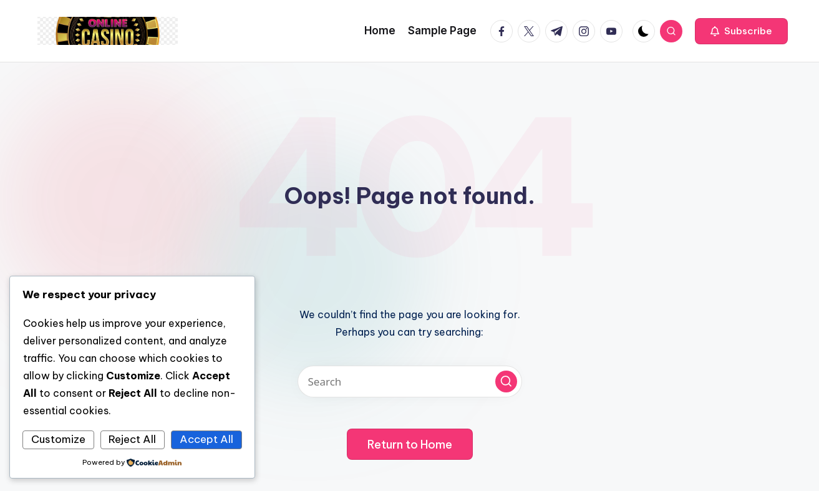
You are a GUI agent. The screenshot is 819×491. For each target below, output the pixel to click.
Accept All (206, 439)
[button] (741, 31)
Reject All (132, 439)
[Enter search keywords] (410, 381)
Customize (58, 439)
